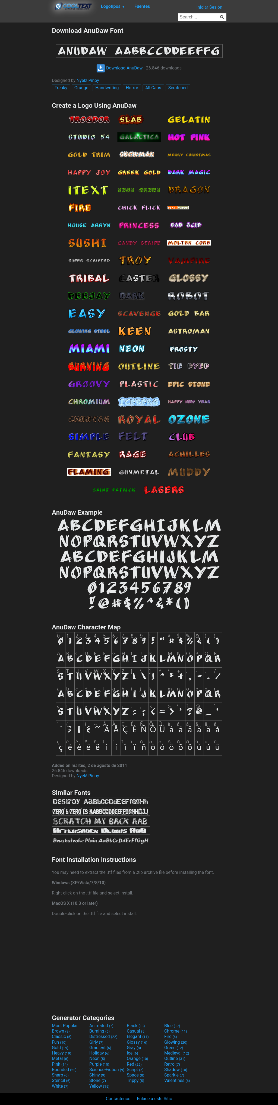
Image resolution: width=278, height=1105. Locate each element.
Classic (61, 1036)
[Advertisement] (26, 108)
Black (136, 1025)
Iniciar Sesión (209, 7)
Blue (172, 1025)
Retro (172, 1064)
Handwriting (107, 87)
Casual (136, 1031)
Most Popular (65, 1025)
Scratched (178, 87)
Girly (96, 1042)
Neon (97, 1058)
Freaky (61, 87)
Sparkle (174, 1075)
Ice (132, 1053)
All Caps (153, 87)
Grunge (81, 87)
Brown (61, 1031)
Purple (99, 1064)
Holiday (99, 1053)
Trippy (135, 1080)
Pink (60, 1064)
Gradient (100, 1047)
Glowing (175, 1042)
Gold (60, 1047)
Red (134, 1064)
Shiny (97, 1075)
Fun (59, 1042)
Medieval (176, 1053)
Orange (137, 1058)
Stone (97, 1080)
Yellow (99, 1086)
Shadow (175, 1069)
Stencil (61, 1080)
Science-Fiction (106, 1069)
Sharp (60, 1075)
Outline (174, 1058)
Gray (134, 1047)
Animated (101, 1025)
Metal (60, 1058)
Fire (170, 1036)
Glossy (137, 1042)
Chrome (175, 1031)
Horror (132, 87)
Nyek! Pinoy (88, 80)
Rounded (64, 1069)
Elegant (138, 1036)
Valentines (177, 1080)
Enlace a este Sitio (154, 1098)
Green (173, 1047)
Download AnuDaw (119, 68)
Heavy (61, 1053)
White (60, 1086)
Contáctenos (118, 1098)
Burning (99, 1031)
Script (135, 1069)
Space (135, 1075)
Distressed (103, 1036)
